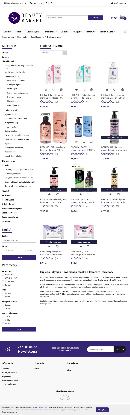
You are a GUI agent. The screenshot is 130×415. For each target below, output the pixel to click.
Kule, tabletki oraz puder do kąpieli (19, 177)
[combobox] (53, 53)
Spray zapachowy (10, 217)
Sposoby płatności (9, 384)
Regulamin (6, 376)
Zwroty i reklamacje (10, 372)
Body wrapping (11, 131)
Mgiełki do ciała (11, 114)
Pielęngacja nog (11, 122)
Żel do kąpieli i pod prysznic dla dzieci (20, 169)
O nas (36, 368)
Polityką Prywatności (40, 407)
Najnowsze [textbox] (46, 53)
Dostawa (5, 368)
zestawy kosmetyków (12, 208)
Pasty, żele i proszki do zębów (17, 135)
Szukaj (19, 257)
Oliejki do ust (8, 204)
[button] (7, 363)
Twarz (19, 31)
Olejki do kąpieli (13, 105)
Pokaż (19, 329)
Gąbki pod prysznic (14, 84)
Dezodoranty (10, 151)
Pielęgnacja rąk (12, 110)
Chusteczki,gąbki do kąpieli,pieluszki (20, 182)
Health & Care (107, 31)
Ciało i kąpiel (34, 31)
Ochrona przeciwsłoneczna (16, 118)
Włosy (8, 31)
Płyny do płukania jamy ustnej (17, 139)
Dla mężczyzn (9, 161)
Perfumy (91, 31)
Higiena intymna (14, 97)
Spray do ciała (10, 127)
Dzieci (65, 31)
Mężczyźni (51, 31)
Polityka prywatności (10, 380)
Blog (69, 370)
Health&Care (9, 199)
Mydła (7, 143)
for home (6, 221)
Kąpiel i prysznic (12, 76)
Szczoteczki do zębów (14, 147)
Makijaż (77, 31)
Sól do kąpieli (12, 88)
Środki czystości (9, 212)
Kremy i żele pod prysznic (17, 93)
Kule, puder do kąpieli (16, 80)
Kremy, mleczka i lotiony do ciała (18, 186)
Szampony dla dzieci (13, 173)
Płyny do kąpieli (13, 101)
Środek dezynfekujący (13, 156)
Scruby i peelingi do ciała (15, 72)
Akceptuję (102, 410)
